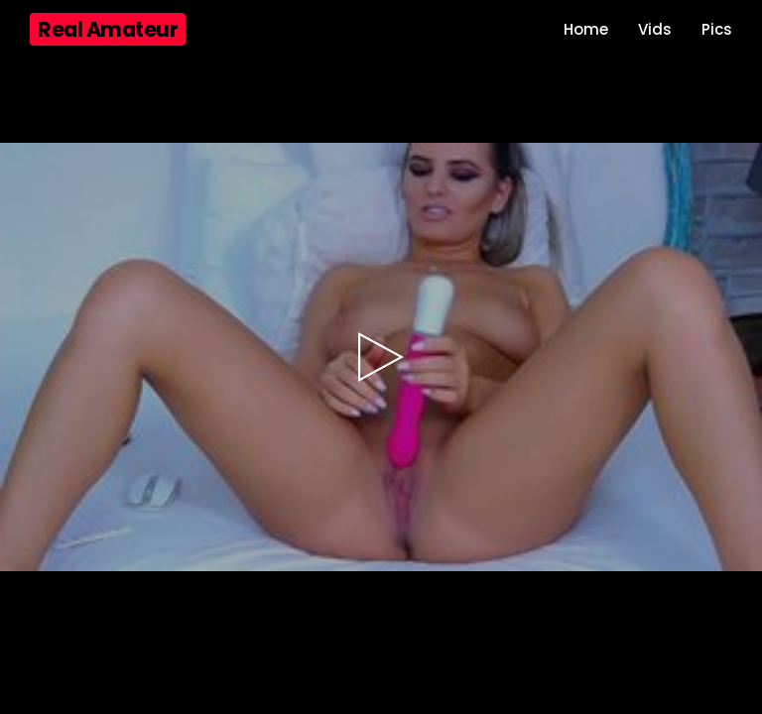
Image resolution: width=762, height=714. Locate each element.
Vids (655, 29)
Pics (716, 29)
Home (586, 29)
